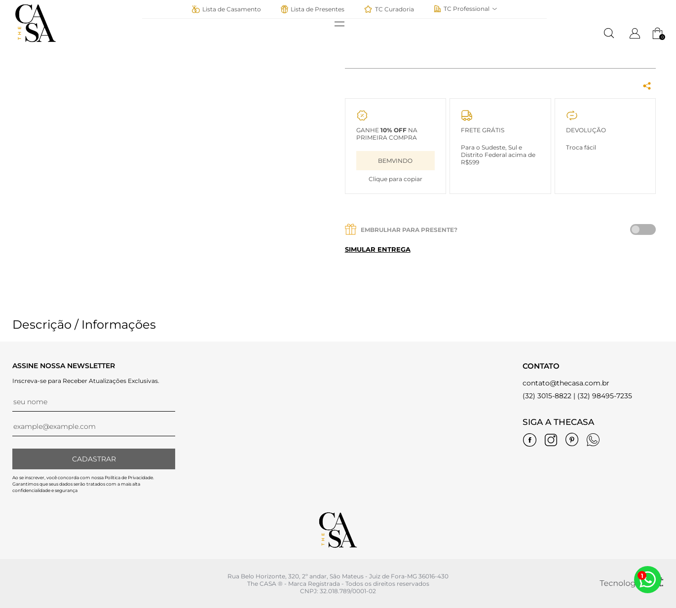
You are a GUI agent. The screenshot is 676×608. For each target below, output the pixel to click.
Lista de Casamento (226, 9)
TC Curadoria (389, 9)
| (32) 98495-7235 (602, 395)
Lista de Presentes (312, 9)
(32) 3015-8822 (547, 395)
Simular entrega (378, 249)
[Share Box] (647, 86)
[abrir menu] (344, 24)
